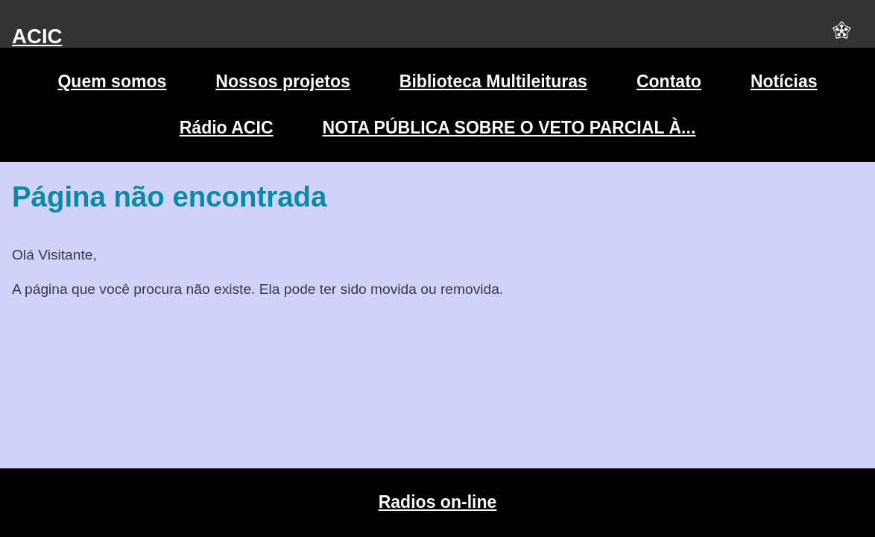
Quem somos (111, 81)
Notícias (784, 81)
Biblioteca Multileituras (493, 81)
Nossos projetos (282, 81)
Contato (668, 81)
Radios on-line (438, 502)
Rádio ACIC (227, 127)
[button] (841, 36)
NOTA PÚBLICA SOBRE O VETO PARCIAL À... (509, 127)
